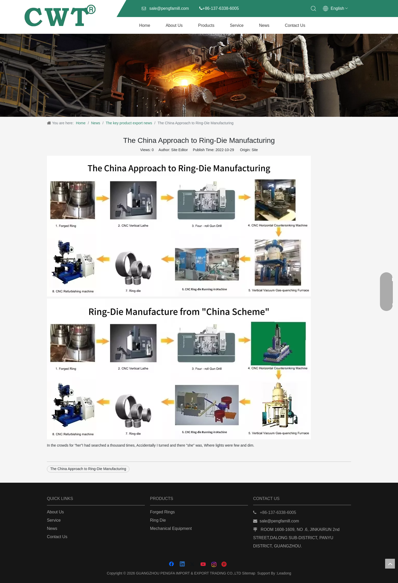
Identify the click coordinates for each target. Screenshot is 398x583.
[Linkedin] (182, 564)
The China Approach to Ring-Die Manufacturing (88, 469)
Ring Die (158, 520)
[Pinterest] (225, 564)
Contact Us (295, 25)
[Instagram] (214, 564)
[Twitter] (193, 564)
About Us (174, 25)
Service (237, 25)
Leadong (284, 573)
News (264, 25)
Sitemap (248, 573)
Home (144, 25)
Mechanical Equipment (171, 528)
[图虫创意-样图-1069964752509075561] (199, 75)
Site (255, 150)
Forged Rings (162, 512)
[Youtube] (204, 564)
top (390, 564)
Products (206, 25)
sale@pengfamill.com (169, 8)
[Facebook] (172, 564)
